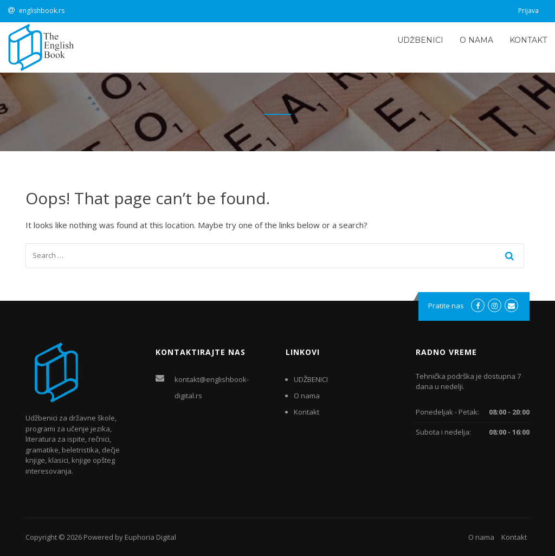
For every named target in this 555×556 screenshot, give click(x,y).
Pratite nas (446, 306)
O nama (476, 40)
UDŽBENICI (420, 40)
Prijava (528, 10)
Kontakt (528, 40)
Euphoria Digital (150, 537)
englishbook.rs (41, 10)
